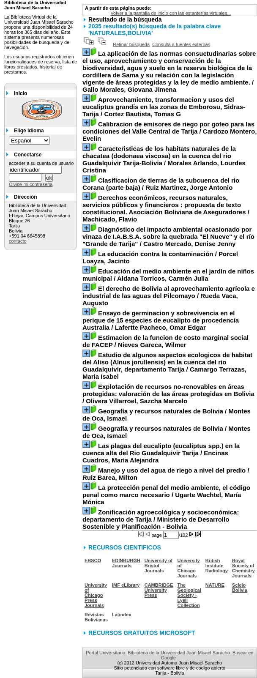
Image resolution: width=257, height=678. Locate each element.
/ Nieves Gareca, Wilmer (165, 341)
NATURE (214, 585)
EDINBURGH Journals (126, 563)
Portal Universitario (105, 652)
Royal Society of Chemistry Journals (243, 568)
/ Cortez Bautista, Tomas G (163, 107)
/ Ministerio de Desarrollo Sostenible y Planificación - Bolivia (160, 519)
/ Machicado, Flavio (165, 208)
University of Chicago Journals (189, 568)
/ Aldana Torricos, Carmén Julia (168, 275)
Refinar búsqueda (131, 44)
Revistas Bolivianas (96, 617)
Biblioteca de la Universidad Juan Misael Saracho (179, 652)
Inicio (20, 93)
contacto (18, 240)
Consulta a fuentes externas (181, 44)
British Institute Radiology (216, 565)
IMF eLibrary (125, 585)
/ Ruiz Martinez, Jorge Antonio (160, 184)
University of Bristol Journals (159, 565)
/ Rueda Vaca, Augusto (168, 295)
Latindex (121, 614)
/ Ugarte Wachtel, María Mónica (166, 495)
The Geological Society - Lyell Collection (189, 595)
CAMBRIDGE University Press (159, 590)
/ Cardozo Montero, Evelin (169, 131)
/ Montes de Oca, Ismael (166, 414)
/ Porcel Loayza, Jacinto (160, 257)
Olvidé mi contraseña (30, 184)
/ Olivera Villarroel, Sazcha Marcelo (168, 394)
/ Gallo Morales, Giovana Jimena (169, 71)
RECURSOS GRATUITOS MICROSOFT (141, 632)
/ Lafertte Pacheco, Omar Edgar (160, 320)
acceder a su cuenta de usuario (41, 163)
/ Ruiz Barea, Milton (165, 474)
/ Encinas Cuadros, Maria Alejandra (161, 453)
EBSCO (93, 560)
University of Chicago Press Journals (96, 595)
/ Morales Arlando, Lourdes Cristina (164, 159)
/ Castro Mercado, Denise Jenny (168, 236)
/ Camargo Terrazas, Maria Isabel (167, 365)
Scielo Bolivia (239, 587)
